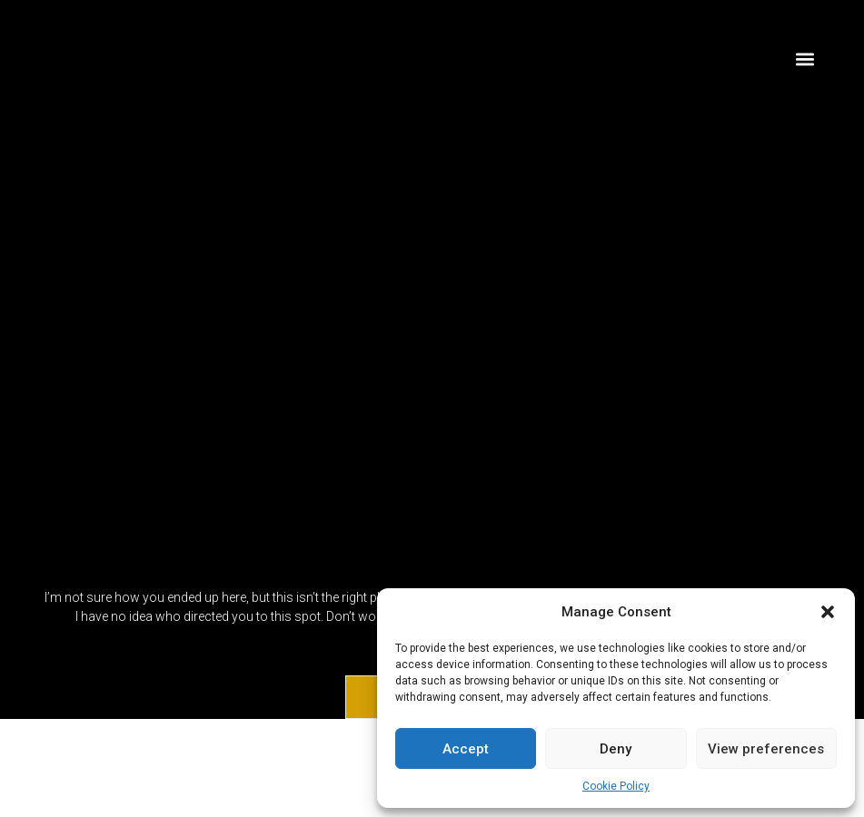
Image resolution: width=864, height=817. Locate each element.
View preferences (766, 749)
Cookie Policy (616, 786)
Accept (465, 749)
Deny (615, 749)
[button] (828, 612)
